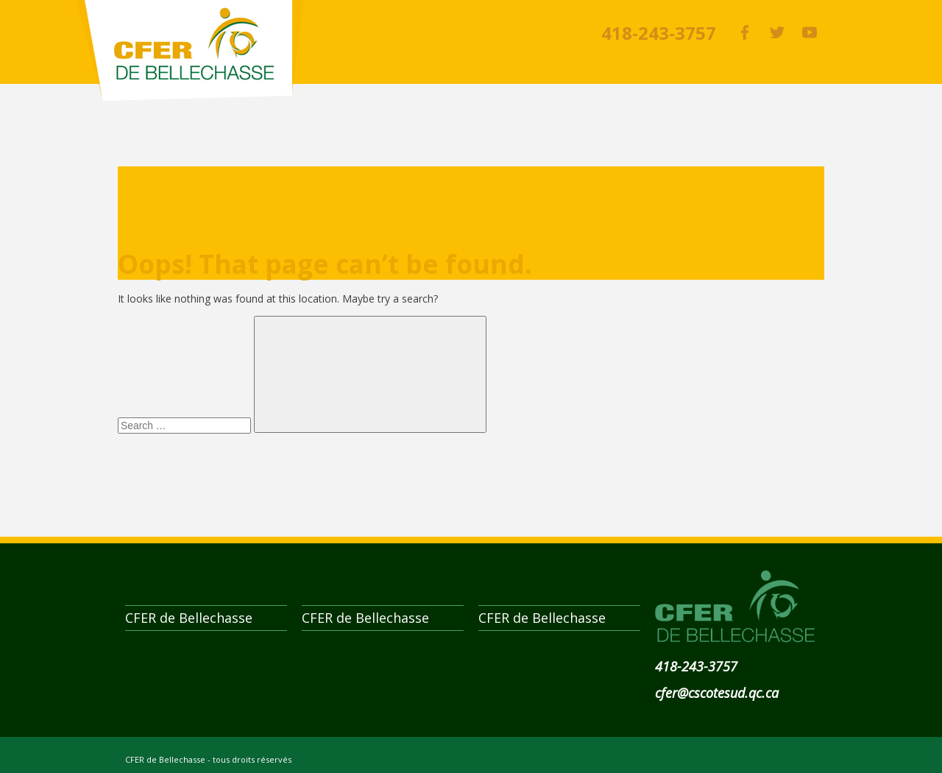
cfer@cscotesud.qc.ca (717, 693)
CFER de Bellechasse (190, 50)
